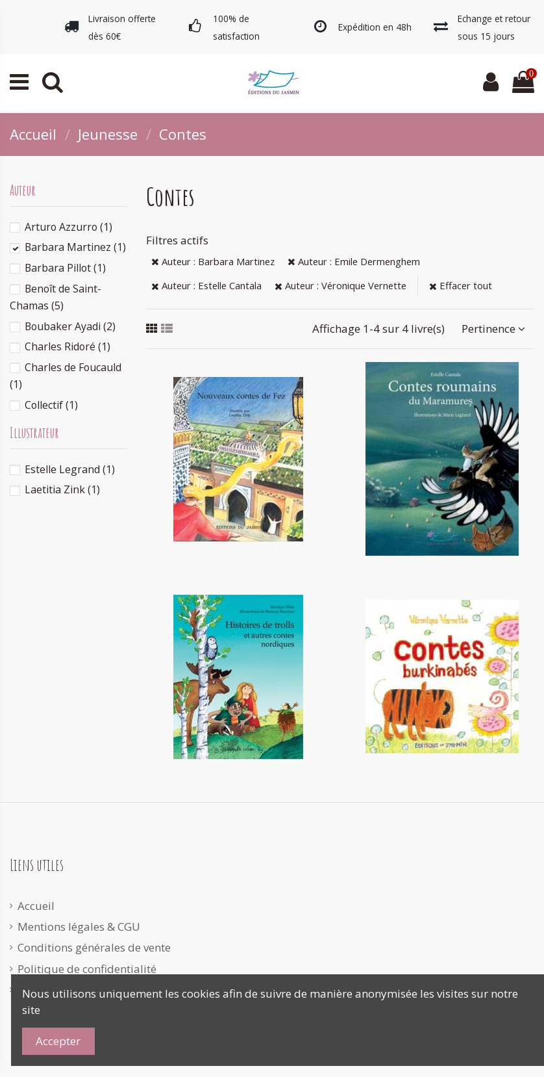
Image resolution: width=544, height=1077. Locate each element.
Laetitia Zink (62, 489)
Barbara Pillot (65, 268)
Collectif (51, 405)
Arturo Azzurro (68, 227)
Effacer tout (460, 285)
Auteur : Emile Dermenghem (354, 261)
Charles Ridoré (67, 346)
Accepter (58, 1040)
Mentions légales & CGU (79, 926)
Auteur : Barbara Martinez (213, 261)
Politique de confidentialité (87, 968)
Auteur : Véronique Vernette (340, 285)
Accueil (36, 905)
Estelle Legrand (70, 469)
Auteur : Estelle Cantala (206, 285)
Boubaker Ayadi (70, 326)
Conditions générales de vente (94, 947)
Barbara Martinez (75, 247)
